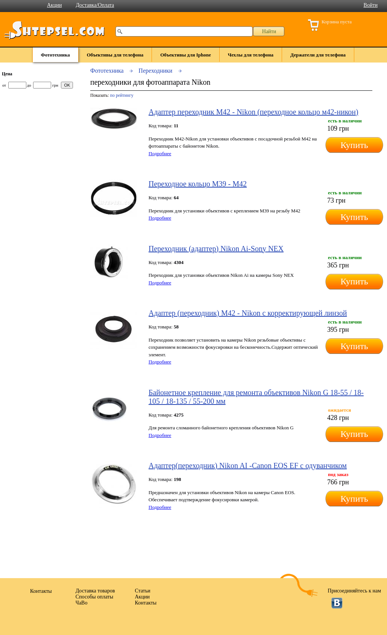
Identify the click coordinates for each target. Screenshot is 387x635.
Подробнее (160, 153)
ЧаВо (82, 603)
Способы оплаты (94, 597)
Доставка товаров (95, 591)
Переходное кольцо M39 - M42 (198, 184)
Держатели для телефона (318, 55)
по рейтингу (121, 95)
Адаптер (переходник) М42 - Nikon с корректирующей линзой (248, 313)
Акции (54, 5)
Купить (354, 145)
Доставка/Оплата (95, 5)
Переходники (155, 70)
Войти (371, 5)
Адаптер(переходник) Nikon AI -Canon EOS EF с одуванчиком (248, 465)
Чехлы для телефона (250, 55)
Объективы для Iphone (185, 55)
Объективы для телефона (115, 55)
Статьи (142, 591)
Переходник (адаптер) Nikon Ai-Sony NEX (216, 248)
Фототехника (55, 55)
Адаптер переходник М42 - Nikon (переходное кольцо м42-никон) (253, 112)
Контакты (146, 603)
